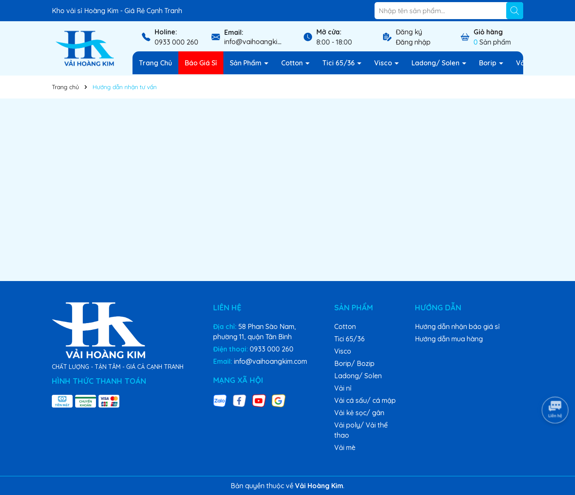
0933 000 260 (176, 42)
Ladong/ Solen (436, 63)
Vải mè (344, 447)
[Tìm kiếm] (514, 10)
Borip (488, 63)
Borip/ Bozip (354, 363)
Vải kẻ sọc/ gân (359, 412)
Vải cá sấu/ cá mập (365, 400)
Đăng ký (409, 32)
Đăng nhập (413, 42)
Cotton (292, 63)
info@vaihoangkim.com (260, 41)
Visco (384, 63)
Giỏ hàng (488, 32)
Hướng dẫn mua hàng (449, 339)
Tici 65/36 (339, 63)
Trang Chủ (155, 63)
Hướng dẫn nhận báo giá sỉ (457, 326)
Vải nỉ (343, 388)
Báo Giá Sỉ (201, 63)
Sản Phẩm (246, 63)
